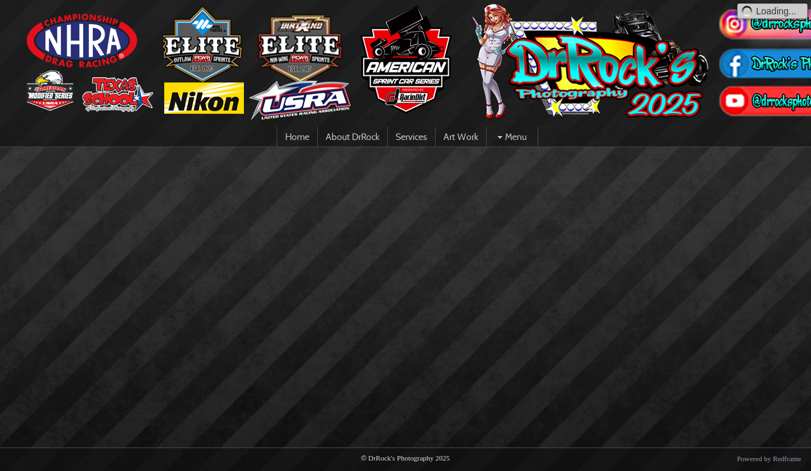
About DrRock (352, 137)
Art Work (460, 137)
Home (297, 137)
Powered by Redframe (769, 458)
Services (411, 137)
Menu (510, 137)
